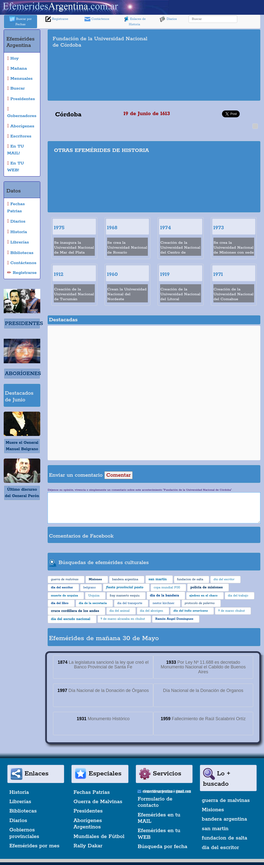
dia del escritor (220, 847)
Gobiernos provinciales (24, 833)
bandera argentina (224, 819)
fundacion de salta (224, 838)
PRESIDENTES (24, 323)
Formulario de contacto (155, 802)
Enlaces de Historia (134, 21)
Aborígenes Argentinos (87, 823)
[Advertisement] (211, 65)
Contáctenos (96, 19)
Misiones (213, 809)
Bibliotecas (23, 811)
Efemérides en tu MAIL (159, 818)
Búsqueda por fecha (162, 846)
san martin (215, 828)
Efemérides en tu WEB (159, 833)
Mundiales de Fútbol (98, 836)
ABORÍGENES (23, 373)
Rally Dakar (87, 845)
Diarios (168, 19)
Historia (19, 792)
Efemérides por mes (34, 845)
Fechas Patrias (91, 792)
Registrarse (56, 19)
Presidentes (88, 811)
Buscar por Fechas (20, 21)
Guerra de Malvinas (97, 801)
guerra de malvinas (226, 800)
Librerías (20, 801)
